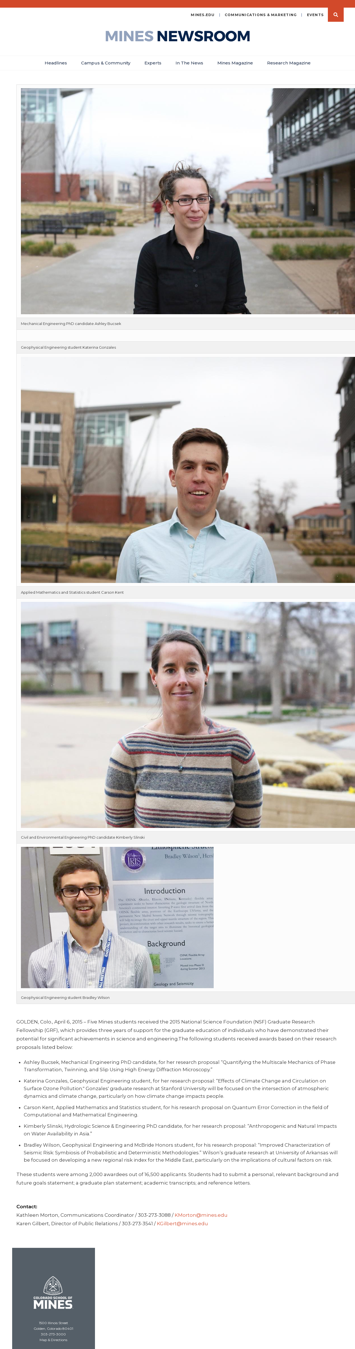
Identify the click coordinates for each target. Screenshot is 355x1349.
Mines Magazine (235, 56)
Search (336, 8)
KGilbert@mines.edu (182, 1217)
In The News (189, 56)
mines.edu (203, 8)
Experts (152, 56)
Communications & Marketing (261, 8)
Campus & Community (105, 56)
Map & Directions (53, 1333)
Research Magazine (289, 56)
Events (315, 8)
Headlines (56, 56)
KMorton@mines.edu (201, 1208)
